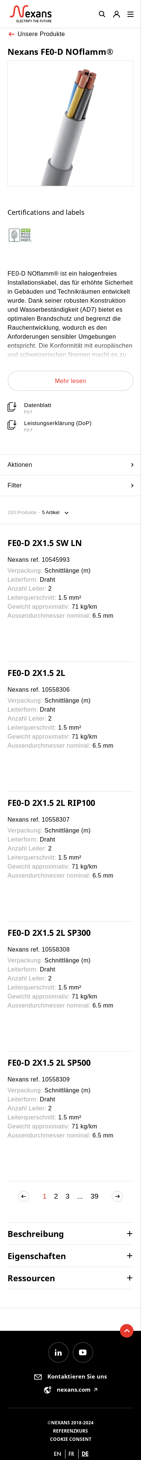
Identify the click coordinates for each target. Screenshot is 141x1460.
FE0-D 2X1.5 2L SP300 (49, 932)
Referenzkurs (70, 1431)
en (57, 1453)
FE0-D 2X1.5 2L (36, 672)
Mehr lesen (70, 381)
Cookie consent (70, 1439)
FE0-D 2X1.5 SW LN (45, 542)
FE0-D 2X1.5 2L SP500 (49, 1062)
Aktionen (70, 465)
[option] (29, 235)
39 (95, 1196)
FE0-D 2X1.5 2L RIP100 (51, 802)
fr (71, 1453)
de (85, 1453)
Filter (70, 485)
